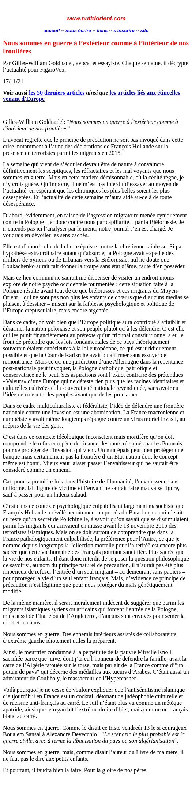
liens (102, 30)
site (144, 30)
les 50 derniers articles (56, 93)
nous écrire (78, 30)
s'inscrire (124, 30)
